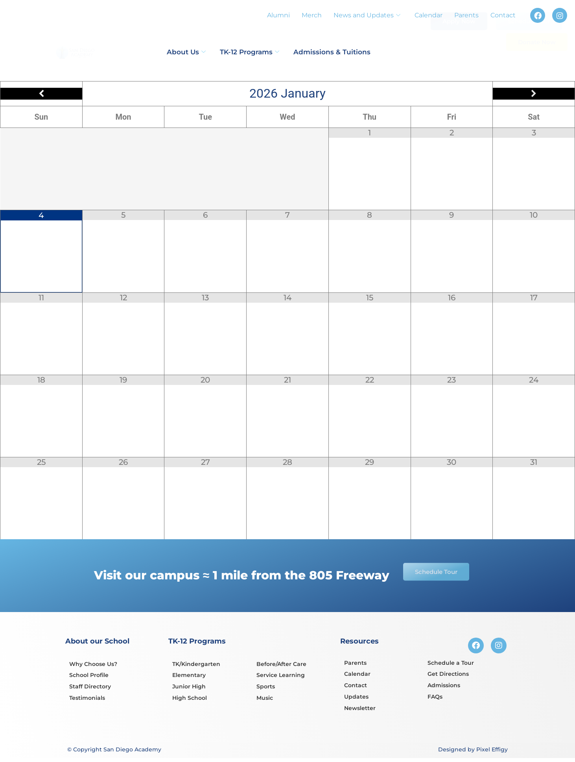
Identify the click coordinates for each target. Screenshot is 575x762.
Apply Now (458, 37)
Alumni (278, 15)
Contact (503, 15)
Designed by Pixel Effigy (473, 749)
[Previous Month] (41, 94)
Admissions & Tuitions (331, 52)
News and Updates (367, 15)
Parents (466, 15)
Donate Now (537, 60)
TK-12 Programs (249, 52)
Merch (312, 15)
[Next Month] (534, 94)
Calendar (428, 15)
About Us (186, 52)
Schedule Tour (529, 39)
